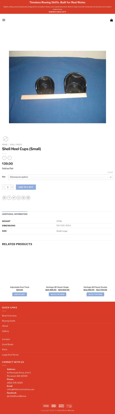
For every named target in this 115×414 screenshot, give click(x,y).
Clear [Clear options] (110, 172)
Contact (6, 339)
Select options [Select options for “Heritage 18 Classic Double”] (95, 294)
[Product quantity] (7, 187)
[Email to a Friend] (18, 198)
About (5, 326)
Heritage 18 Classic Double (95, 287)
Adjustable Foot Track (19, 287)
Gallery (5, 331)
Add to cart (25, 187)
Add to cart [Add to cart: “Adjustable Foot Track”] (19, 294)
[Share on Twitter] (14, 198)
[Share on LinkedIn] (28, 198)
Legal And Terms (10, 354)
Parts (4, 349)
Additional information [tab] (14, 214)
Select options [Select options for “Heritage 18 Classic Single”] (57, 294)
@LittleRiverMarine (16, 396)
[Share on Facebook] (9, 198)
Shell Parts (16, 145)
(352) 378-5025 (15, 382)
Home (4, 145)
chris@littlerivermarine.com (20, 389)
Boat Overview (9, 315)
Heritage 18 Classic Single (57, 287)
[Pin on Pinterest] (23, 198)
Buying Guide (8, 320)
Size (3, 177)
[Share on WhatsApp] (4, 198)
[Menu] (3, 20)
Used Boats (7, 344)
